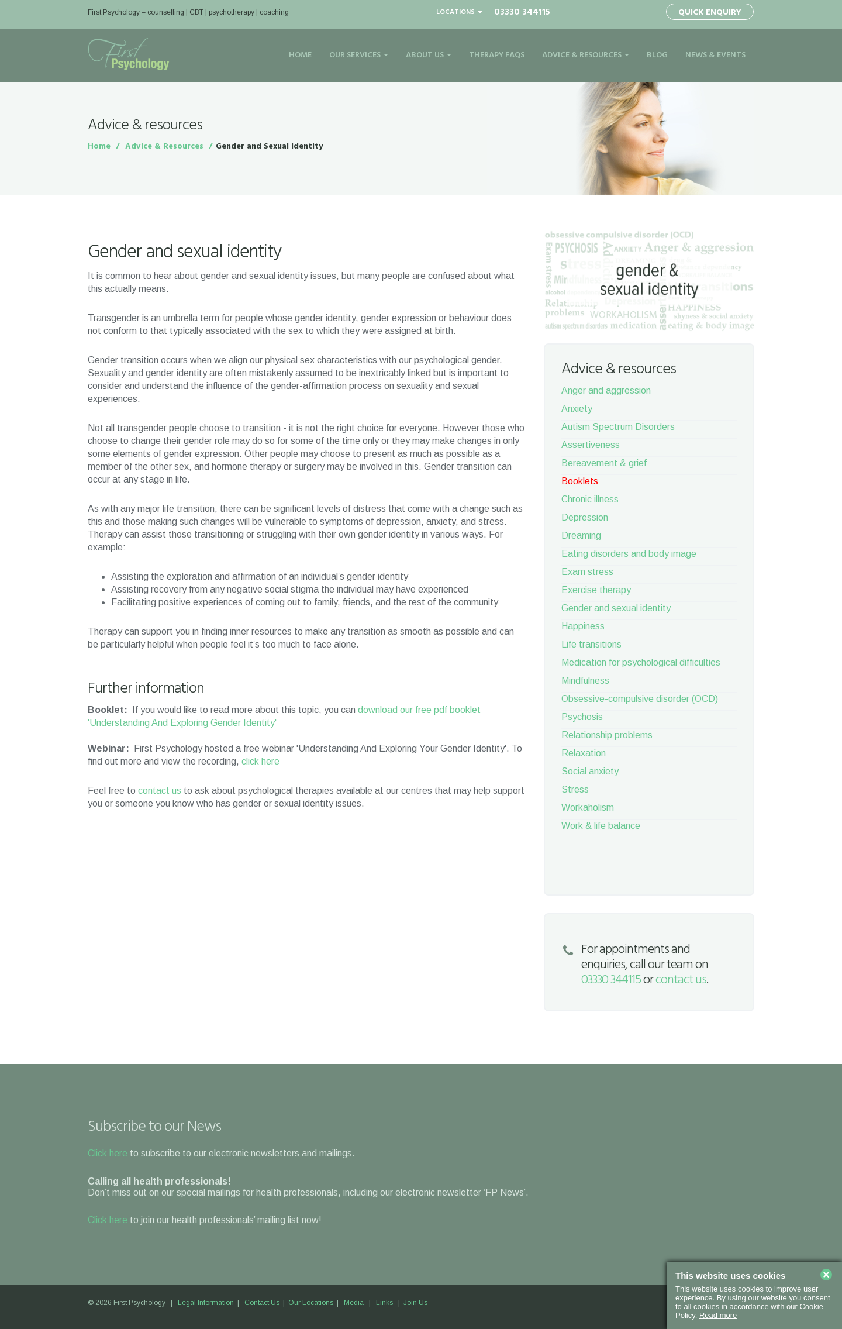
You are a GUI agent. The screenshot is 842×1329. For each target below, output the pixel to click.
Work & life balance (600, 826)
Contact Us (261, 1303)
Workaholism (587, 807)
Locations (459, 12)
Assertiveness (590, 445)
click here (260, 761)
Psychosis (582, 717)
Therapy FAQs (496, 55)
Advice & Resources (585, 55)
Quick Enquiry (709, 12)
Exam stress (587, 572)
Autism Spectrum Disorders (618, 427)
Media (354, 1303)
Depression (584, 517)
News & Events (715, 55)
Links (384, 1303)
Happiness (583, 626)
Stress (575, 789)
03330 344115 (522, 12)
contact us (159, 791)
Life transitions (591, 644)
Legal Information (206, 1303)
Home (300, 55)
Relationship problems (607, 735)
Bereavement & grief (604, 463)
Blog (657, 55)
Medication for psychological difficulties (640, 662)
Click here (107, 1153)
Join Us (415, 1303)
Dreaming (581, 535)
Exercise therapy (596, 590)
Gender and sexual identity (616, 608)
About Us (428, 55)
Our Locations (310, 1303)
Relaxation (583, 753)
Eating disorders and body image (628, 554)
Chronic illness (590, 499)
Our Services (358, 55)
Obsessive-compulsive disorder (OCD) (639, 699)
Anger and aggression (606, 390)
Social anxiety (590, 771)
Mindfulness (585, 681)
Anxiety (576, 409)
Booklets (579, 481)
